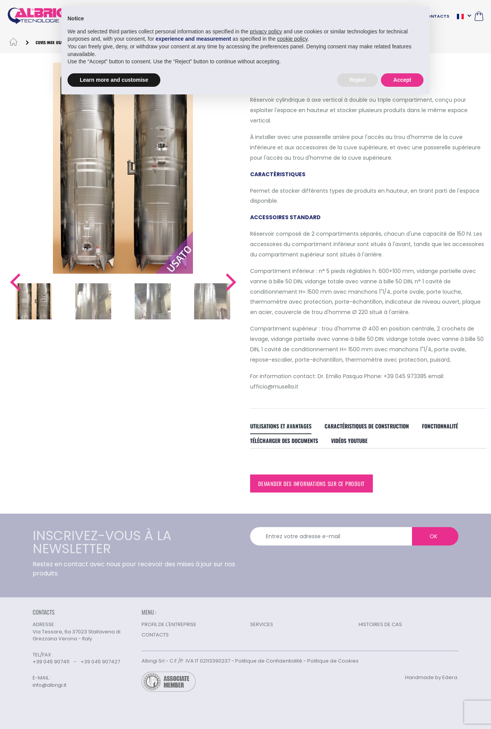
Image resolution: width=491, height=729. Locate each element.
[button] (15, 282)
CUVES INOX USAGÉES (53, 42)
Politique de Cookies (333, 661)
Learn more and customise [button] (114, 79)
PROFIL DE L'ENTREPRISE (169, 624)
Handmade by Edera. (431, 677)
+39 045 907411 (51, 661)
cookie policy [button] (292, 39)
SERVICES (261, 624)
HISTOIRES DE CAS (380, 624)
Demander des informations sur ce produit (311, 483)
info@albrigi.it (49, 685)
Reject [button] (357, 79)
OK (433, 536)
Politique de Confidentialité (268, 661)
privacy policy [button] (266, 31)
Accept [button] (402, 79)
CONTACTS (436, 16)
